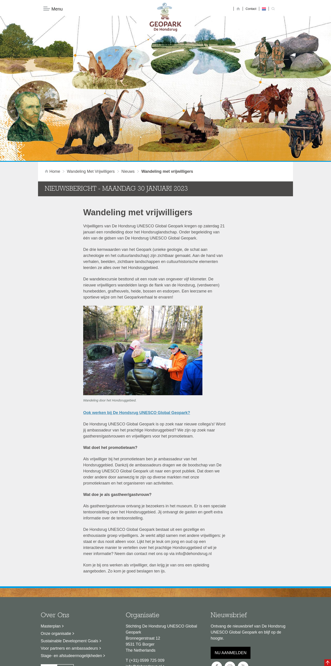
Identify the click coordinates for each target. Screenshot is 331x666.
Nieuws (128, 100)
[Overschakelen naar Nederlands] (264, 9)
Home (53, 100)
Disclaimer (123, 630)
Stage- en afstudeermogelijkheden (71, 584)
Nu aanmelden (230, 581)
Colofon (139, 630)
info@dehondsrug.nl (144, 595)
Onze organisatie (56, 562)
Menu (53, 9)
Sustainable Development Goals (69, 569)
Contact (251, 9)
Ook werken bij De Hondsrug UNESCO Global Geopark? (136, 341)
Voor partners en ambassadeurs (69, 576)
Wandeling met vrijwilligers (91, 100)
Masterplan (51, 554)
